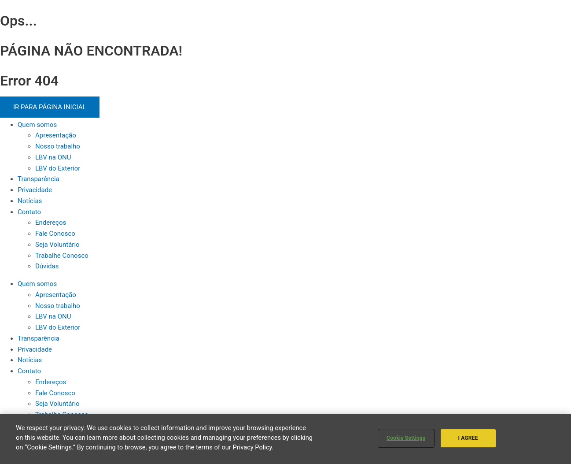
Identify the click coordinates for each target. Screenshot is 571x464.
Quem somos (37, 125)
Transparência (38, 179)
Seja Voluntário (57, 245)
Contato (29, 212)
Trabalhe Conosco (61, 256)
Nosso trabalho (57, 146)
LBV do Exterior (57, 168)
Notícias (30, 201)
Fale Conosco (55, 234)
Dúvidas (47, 266)
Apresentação (55, 135)
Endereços (50, 222)
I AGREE (468, 438)
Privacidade (35, 190)
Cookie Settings (406, 438)
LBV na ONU (53, 157)
